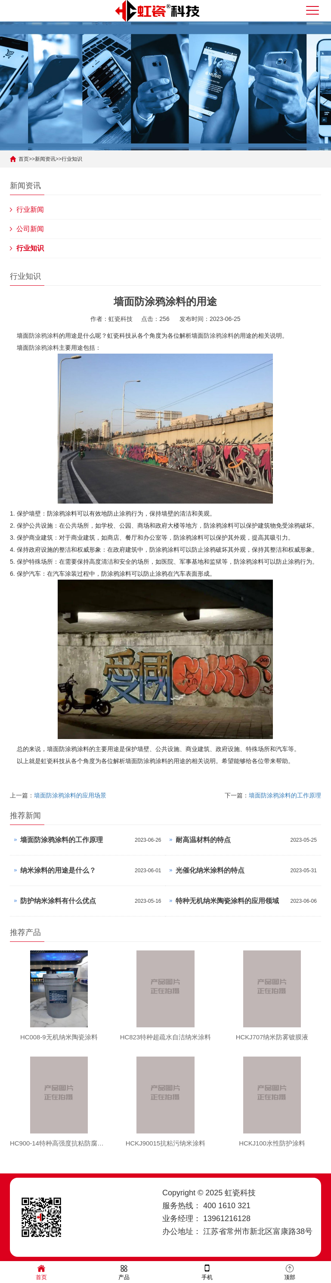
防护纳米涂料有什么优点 (58, 900)
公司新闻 (30, 228)
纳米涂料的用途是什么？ (58, 870)
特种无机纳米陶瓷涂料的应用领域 (227, 900)
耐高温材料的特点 (203, 839)
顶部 (289, 1271)
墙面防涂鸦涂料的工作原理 (285, 795)
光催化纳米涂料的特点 (210, 870)
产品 (124, 1271)
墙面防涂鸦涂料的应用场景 (70, 795)
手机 (207, 1271)
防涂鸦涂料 (44, 335)
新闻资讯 (45, 159)
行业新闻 (30, 209)
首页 (24, 159)
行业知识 (72, 159)
